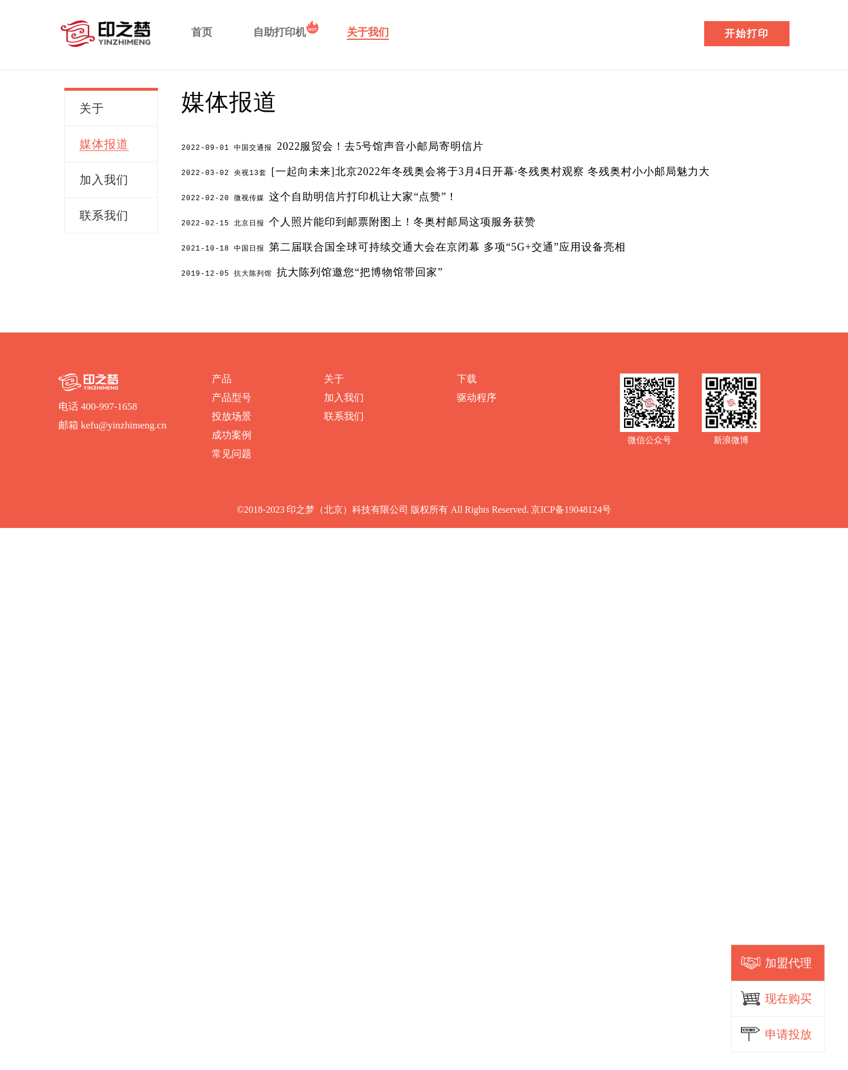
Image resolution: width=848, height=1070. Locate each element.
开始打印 (747, 33)
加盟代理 (788, 962)
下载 (467, 375)
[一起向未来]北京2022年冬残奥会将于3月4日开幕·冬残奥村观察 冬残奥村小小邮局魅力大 (445, 171)
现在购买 (788, 998)
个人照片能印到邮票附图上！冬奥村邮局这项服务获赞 (358, 220)
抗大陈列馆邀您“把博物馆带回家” (312, 269)
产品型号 (231, 394)
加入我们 (344, 394)
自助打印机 (279, 32)
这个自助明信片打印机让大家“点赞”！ (319, 195)
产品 (222, 375)
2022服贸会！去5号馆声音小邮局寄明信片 (332, 146)
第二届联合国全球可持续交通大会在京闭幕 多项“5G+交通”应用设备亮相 (403, 245)
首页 (201, 32)
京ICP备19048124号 (571, 506)
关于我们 (368, 32)
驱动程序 (477, 394)
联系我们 (344, 413)
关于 (334, 375)
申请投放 (788, 1034)
